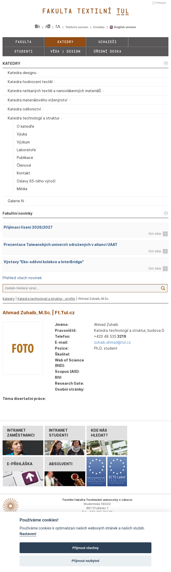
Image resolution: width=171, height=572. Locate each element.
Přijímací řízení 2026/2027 (28, 227)
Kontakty (99, 27)
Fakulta (23, 42)
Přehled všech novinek (22, 278)
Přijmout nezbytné (85, 561)
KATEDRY (11, 63)
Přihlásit (161, 2)
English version (122, 27)
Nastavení (28, 534)
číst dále (154, 234)
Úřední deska (107, 51)
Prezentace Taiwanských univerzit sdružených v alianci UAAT (60, 244)
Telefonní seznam (77, 27)
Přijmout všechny (85, 548)
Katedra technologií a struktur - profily (46, 299)
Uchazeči (107, 42)
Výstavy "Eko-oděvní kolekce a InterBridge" (44, 262)
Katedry (65, 42)
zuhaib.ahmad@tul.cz (112, 342)
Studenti (23, 51)
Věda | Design (65, 51)
